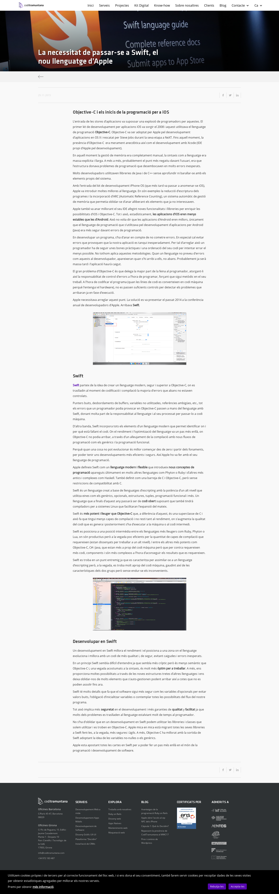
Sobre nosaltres (187, 5)
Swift (76, 385)
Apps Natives (114, 823)
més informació (43, 887)
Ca (258, 5)
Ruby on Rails (114, 814)
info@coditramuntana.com (51, 852)
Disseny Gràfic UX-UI (85, 834)
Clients (209, 5)
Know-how (162, 5)
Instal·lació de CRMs (85, 843)
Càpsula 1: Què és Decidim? (155, 826)
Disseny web (114, 818)
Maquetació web (116, 832)
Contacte (240, 5)
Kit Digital (141, 5)
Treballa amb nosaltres (119, 809)
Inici (91, 5)
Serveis (104, 5)
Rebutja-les (217, 886)
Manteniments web (117, 827)
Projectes (122, 5)
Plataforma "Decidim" (86, 839)
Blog (223, 5)
